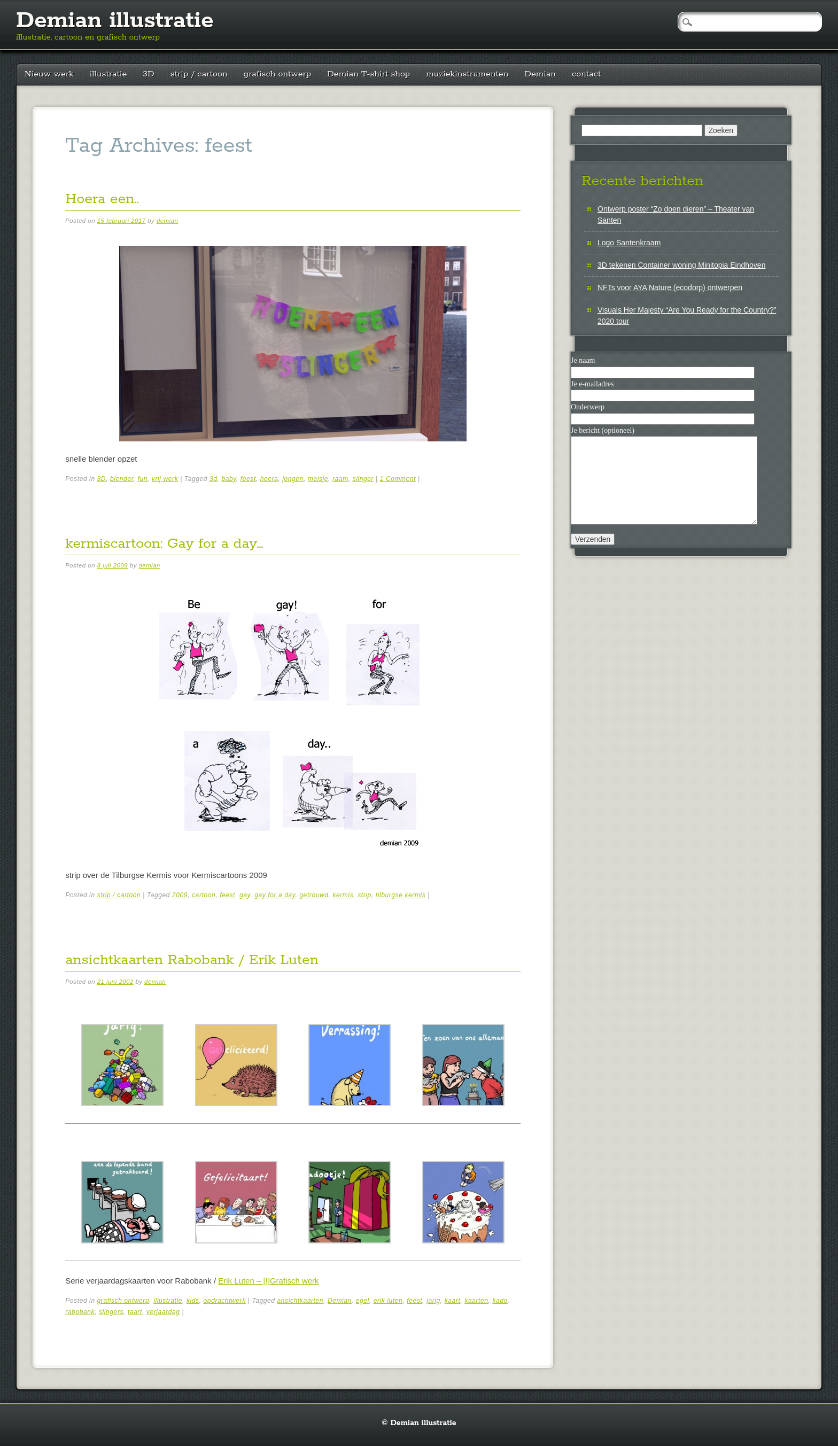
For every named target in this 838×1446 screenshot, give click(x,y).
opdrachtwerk (225, 1300)
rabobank (80, 1312)
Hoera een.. (102, 199)
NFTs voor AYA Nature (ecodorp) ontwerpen (670, 287)
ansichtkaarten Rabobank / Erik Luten (191, 960)
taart (135, 1312)
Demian (540, 74)
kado (499, 1300)
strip (364, 895)
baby (228, 479)
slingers (111, 1312)
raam (340, 479)
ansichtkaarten (300, 1300)
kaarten (476, 1300)
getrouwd (313, 895)
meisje (318, 479)
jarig (433, 1300)
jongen (293, 479)
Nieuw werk (49, 74)
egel (362, 1300)
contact (586, 74)
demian (167, 220)
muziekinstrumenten (467, 74)
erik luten (388, 1300)
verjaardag (163, 1312)
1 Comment (398, 479)
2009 (180, 895)
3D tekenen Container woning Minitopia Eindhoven (681, 265)
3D (148, 74)
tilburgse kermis (401, 895)
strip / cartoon (199, 74)
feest (248, 479)
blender (122, 479)
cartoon (203, 895)
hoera (269, 479)
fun (142, 479)
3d (214, 479)
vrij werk (165, 479)
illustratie (108, 74)
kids (193, 1300)
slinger (363, 479)
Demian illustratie (115, 20)
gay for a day (274, 895)
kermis (342, 895)
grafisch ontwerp (278, 74)
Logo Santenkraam (629, 242)
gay (244, 895)
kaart (453, 1300)
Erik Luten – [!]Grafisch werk (268, 1280)
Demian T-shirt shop (368, 74)
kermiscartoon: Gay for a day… (164, 543)
